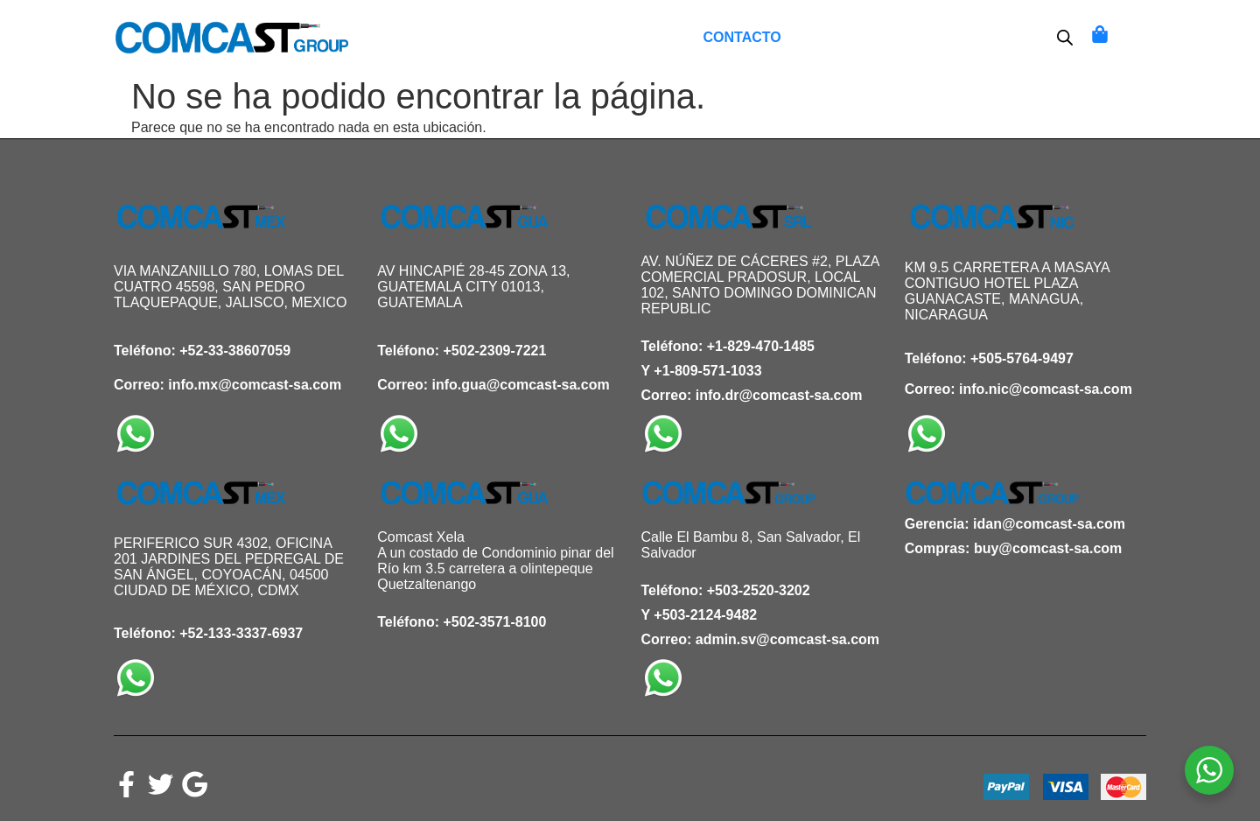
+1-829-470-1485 (761, 346)
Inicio (504, 37)
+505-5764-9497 (1022, 358)
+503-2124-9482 (705, 614)
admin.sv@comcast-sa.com (787, 639)
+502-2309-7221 (495, 350)
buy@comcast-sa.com (1048, 548)
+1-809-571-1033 (707, 370)
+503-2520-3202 (758, 590)
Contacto (742, 37)
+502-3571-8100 (495, 621)
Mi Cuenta (846, 37)
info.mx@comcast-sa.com (254, 384)
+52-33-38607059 (234, 350)
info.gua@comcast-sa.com (520, 384)
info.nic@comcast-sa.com (1045, 389)
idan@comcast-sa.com (1049, 523)
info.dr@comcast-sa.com (779, 395)
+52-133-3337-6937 (241, 633)
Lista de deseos (614, 37)
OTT (924, 37)
